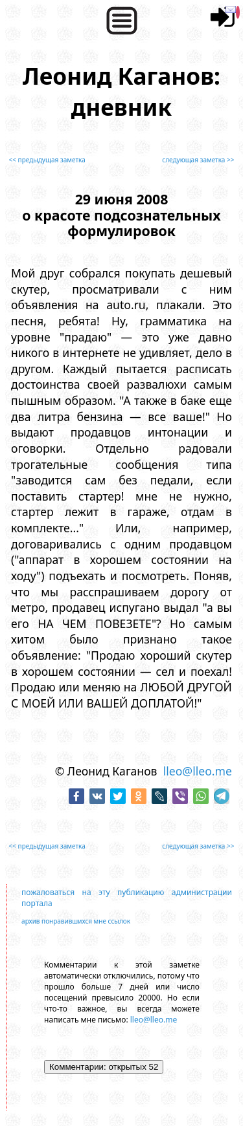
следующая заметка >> (198, 159)
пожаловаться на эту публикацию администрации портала (126, 898)
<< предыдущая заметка (47, 159)
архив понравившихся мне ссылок (75, 921)
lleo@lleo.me (197, 771)
